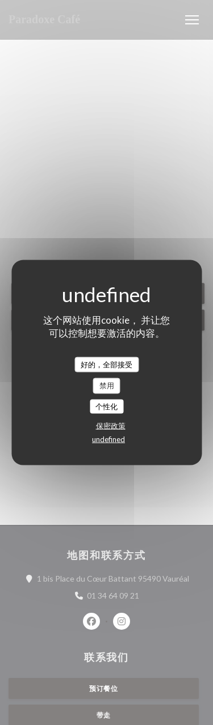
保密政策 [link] (111, 425)
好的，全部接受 (106, 363)
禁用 (106, 385)
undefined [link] (108, 439)
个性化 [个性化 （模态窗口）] (106, 405)
